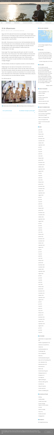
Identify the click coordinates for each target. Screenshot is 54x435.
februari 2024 (40, 182)
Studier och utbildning (42, 390)
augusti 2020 (40, 273)
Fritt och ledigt (41, 353)
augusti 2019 (40, 299)
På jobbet (40, 375)
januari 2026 (40, 136)
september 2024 (41, 169)
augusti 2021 (40, 247)
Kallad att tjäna (39, 22)
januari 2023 (40, 210)
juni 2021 (40, 251)
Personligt (40, 377)
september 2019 (41, 297)
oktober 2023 (41, 190)
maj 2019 (40, 306)
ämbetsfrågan (21, 105)
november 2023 (41, 188)
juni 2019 (40, 304)
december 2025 (41, 138)
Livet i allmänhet (41, 362)
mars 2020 (40, 284)
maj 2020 (40, 280)
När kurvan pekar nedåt (42, 103)
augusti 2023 (40, 195)
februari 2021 (40, 260)
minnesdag (29, 105)
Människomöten (41, 364)
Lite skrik (40, 407)
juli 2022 (40, 223)
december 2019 (41, 291)
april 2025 (40, 153)
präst (33, 105)
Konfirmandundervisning (43, 357)
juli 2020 (40, 275)
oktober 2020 (41, 269)
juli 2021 (40, 249)
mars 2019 (40, 310)
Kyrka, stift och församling (11, 105)
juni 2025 (40, 149)
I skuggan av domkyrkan (27, 22)
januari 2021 (40, 262)
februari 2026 (40, 134)
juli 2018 (40, 328)
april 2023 (40, 203)
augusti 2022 (40, 221)
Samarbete (40, 384)
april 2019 (40, 308)
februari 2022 (40, 234)
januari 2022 (40, 236)
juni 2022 (40, 225)
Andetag (40, 397)
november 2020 (41, 267)
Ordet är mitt (8, 22)
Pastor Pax (40, 411)
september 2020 (41, 271)
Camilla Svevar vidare (42, 401)
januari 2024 (40, 184)
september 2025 (41, 145)
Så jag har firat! (41, 95)
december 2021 (41, 238)
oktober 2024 (41, 166)
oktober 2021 (41, 243)
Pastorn (3, 30)
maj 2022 (40, 227)
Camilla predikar (41, 399)
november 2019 (41, 293)
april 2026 (40, 129)
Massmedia (40, 366)
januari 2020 (40, 288)
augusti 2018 (40, 325)
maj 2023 (40, 201)
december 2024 (41, 162)
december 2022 (41, 212)
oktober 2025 (41, 142)
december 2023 (41, 186)
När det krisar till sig (42, 370)
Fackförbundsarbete (42, 349)
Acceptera (48, 431)
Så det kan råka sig (42, 381)
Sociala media (41, 388)
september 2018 (41, 323)
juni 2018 (40, 330)
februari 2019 (40, 312)
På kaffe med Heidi (42, 413)
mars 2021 (40, 258)
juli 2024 (40, 173)
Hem (1, 22)
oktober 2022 (41, 216)
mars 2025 (40, 155)
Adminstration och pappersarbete (44, 338)
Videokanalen (16, 22)
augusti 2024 (40, 171)
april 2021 (40, 256)
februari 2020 (40, 286)
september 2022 (41, 219)
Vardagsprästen (41, 416)
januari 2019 (40, 314)
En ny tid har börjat (7, 110)
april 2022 (40, 230)
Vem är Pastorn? (48, 22)
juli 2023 (40, 197)
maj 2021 (40, 254)
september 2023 (41, 192)
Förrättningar (40, 351)
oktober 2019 (41, 295)
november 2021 (41, 240)
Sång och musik (41, 386)
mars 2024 (40, 179)
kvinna (25, 105)
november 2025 (41, 140)
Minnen (39, 368)
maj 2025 (40, 151)
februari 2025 (40, 158)
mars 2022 (40, 232)
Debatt (4, 105)
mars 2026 (40, 131)
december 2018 (41, 317)
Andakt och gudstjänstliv (43, 342)
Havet (39, 355)
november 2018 (41, 319)
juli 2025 (40, 147)
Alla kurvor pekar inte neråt (43, 101)
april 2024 (40, 177)
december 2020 (41, 264)
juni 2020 (40, 277)
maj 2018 (40, 332)
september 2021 (41, 245)
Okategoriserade (41, 373)
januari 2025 (40, 160)
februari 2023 (40, 208)
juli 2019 (40, 301)
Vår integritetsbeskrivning (43, 422)
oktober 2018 (41, 321)
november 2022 (41, 214)
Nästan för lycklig (41, 409)
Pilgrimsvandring (41, 379)
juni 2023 (40, 199)
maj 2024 (40, 175)
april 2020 (40, 282)
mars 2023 (40, 206)
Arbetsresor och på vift (42, 344)
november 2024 (41, 164)
